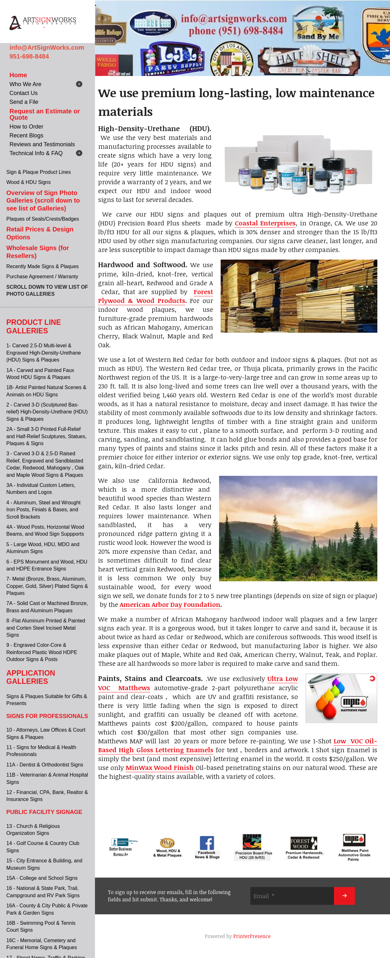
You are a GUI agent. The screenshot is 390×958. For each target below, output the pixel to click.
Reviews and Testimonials (42, 144)
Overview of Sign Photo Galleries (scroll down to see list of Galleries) (43, 200)
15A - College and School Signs (42, 878)
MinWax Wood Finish (161, 767)
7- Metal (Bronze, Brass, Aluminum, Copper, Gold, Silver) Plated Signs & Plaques (47, 586)
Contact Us (23, 93)
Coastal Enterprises (265, 222)
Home (18, 75)
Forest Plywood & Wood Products (155, 296)
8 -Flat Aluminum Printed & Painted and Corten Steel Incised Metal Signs (45, 628)
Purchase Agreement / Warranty (42, 276)
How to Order (26, 126)
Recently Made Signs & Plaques (42, 266)
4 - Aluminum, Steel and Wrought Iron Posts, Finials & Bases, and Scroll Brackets (43, 510)
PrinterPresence (252, 936)
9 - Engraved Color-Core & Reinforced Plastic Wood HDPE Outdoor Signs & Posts (41, 652)
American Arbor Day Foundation (170, 604)
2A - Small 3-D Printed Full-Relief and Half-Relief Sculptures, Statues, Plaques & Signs (46, 436)
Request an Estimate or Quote (44, 114)
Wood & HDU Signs (28, 182)
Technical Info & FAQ (36, 153)
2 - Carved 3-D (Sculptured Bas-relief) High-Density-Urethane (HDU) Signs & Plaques (47, 412)
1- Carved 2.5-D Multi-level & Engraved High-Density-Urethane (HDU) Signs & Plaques (43, 352)
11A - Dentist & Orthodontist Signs (44, 764)
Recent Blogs (26, 135)
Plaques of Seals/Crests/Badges (42, 219)
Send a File (23, 102)
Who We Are (25, 84)
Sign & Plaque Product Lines (38, 172)
